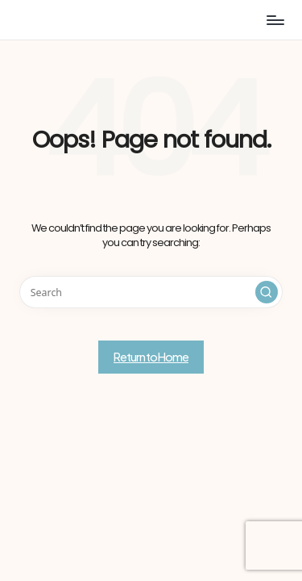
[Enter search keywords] (151, 292)
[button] (266, 292)
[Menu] (275, 19)
